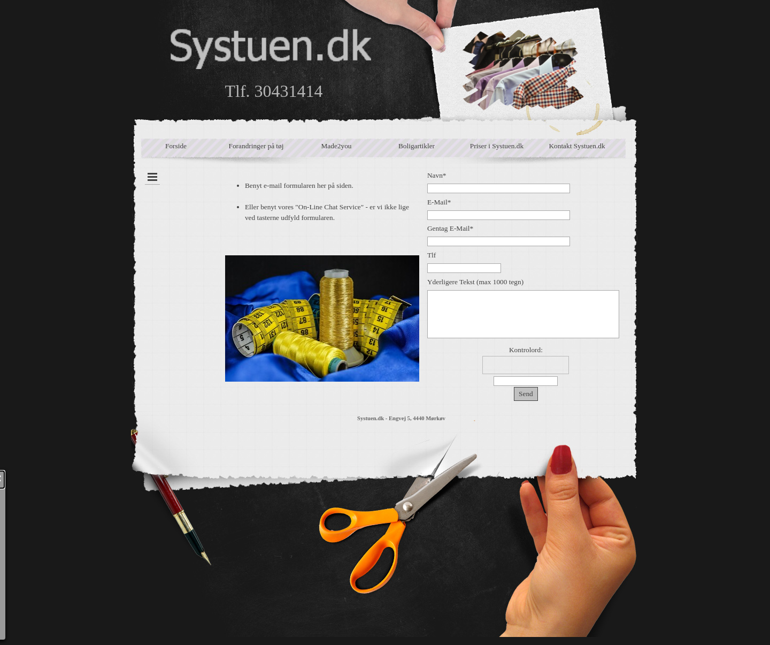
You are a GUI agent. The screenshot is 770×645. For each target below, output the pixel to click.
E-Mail (439, 202)
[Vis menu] (152, 177)
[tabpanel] (322, 276)
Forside (176, 146)
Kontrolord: (526, 350)
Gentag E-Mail (450, 228)
